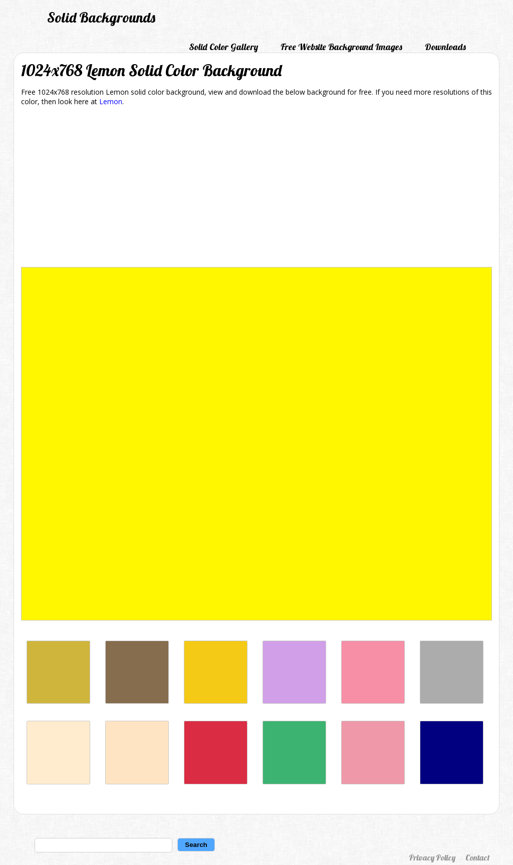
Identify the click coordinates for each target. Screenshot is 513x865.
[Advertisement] (256, 188)
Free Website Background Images (341, 47)
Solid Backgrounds (101, 17)
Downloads (445, 47)
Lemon (110, 101)
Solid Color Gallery (223, 47)
